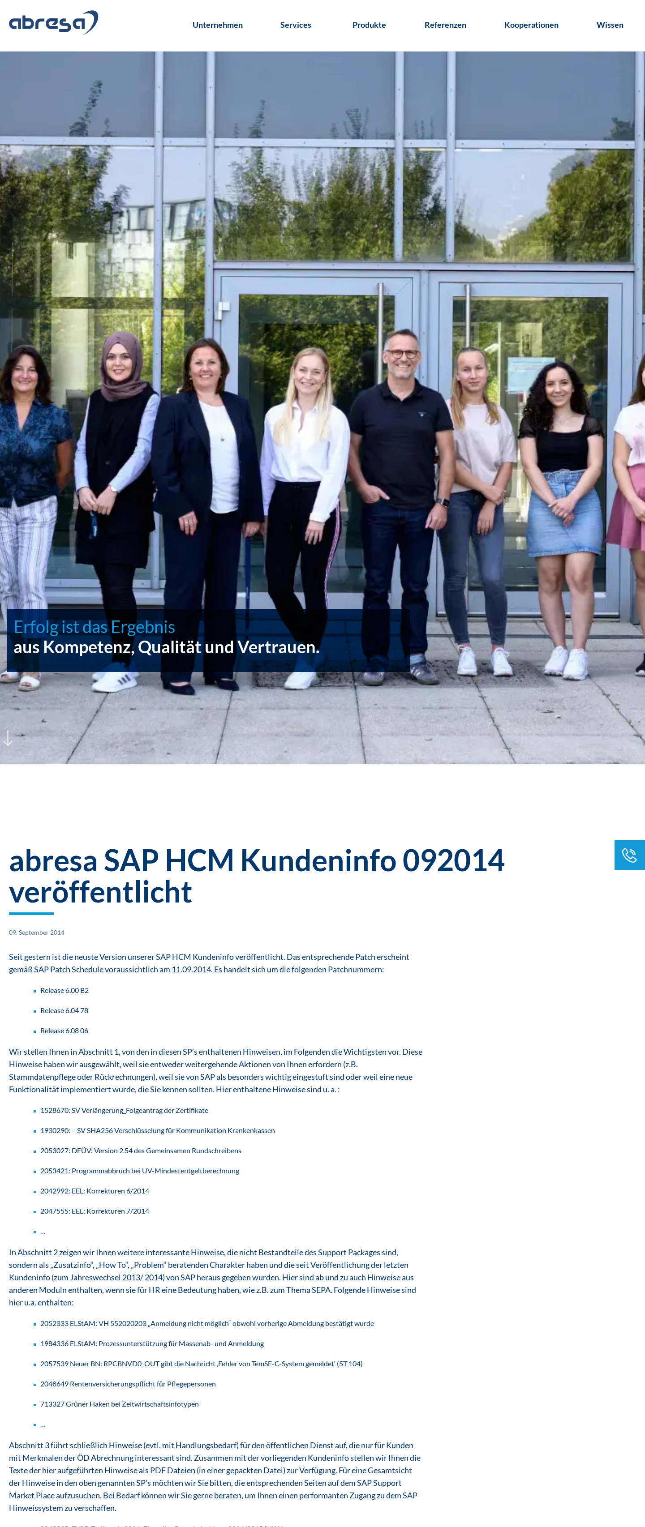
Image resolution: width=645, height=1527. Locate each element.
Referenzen (445, 25)
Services (295, 25)
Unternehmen (218, 25)
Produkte (369, 25)
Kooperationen (531, 25)
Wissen (610, 25)
